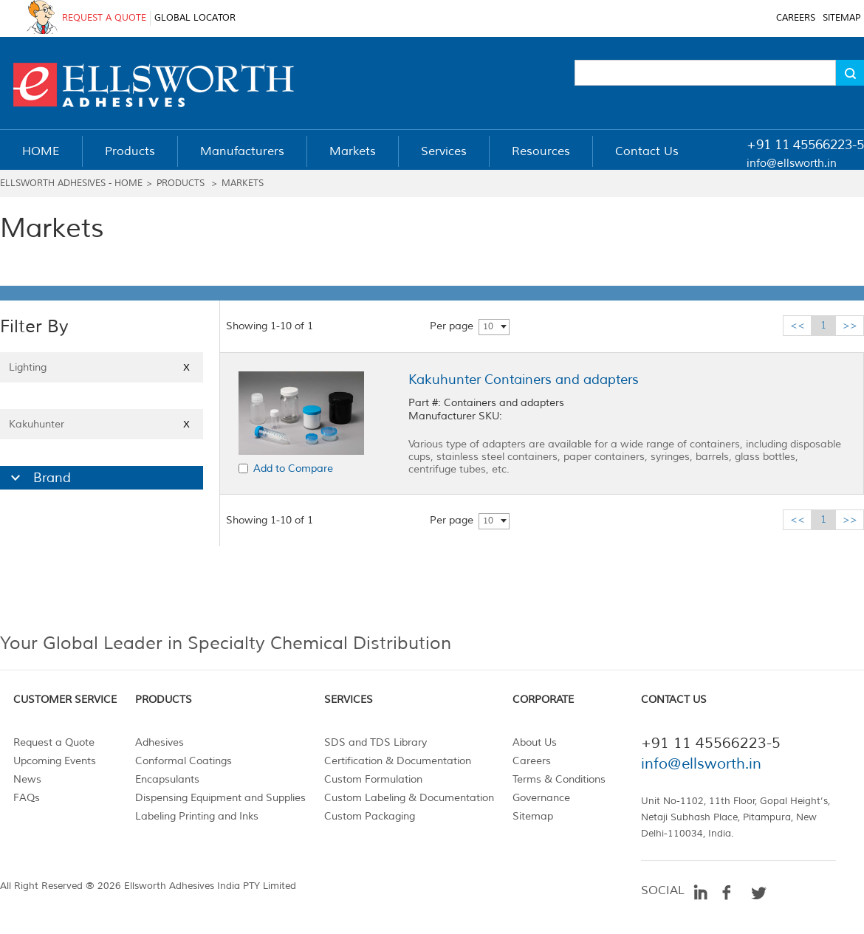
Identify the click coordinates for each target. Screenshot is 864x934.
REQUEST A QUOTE (104, 18)
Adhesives (159, 742)
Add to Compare (293, 468)
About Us (534, 742)
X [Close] (186, 367)
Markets (243, 183)
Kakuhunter (101, 424)
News (27, 779)
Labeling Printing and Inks (196, 816)
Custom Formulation (373, 779)
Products (181, 183)
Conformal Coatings (183, 761)
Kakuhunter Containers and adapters (523, 379)
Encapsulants (167, 779)
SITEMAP (841, 18)
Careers (531, 761)
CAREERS (795, 18)
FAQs (26, 798)
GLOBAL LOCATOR (195, 18)
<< (797, 325)
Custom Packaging (369, 816)
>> (850, 325)
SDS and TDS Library (375, 742)
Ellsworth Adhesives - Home (71, 183)
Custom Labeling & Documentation (409, 798)
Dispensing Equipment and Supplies (220, 798)
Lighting (101, 367)
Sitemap (532, 816)
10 (488, 326)
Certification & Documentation (397, 761)
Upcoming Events (54, 761)
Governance (541, 798)
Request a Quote (54, 742)
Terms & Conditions (559, 779)
